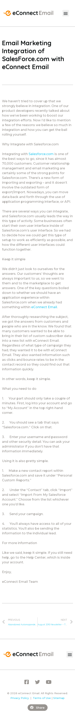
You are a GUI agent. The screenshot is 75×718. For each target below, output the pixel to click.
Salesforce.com (41, 154)
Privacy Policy (19, 698)
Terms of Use (42, 698)
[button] (65, 13)
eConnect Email (44, 307)
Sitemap (59, 698)
